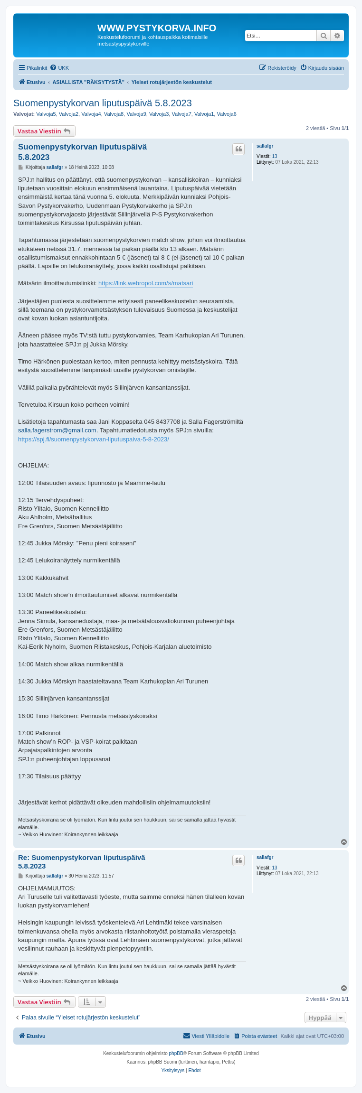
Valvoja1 (204, 114)
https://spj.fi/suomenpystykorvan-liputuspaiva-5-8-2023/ (93, 439)
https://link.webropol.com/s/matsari (145, 283)
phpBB (176, 1053)
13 (274, 156)
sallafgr (265, 146)
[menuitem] (59, 68)
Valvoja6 (226, 114)
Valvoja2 (68, 114)
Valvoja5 (46, 114)
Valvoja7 (181, 114)
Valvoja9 (136, 114)
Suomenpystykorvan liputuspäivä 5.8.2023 (102, 103)
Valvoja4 (91, 114)
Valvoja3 (159, 114)
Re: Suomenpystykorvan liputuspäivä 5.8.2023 (81, 861)
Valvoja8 (114, 114)
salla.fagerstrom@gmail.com (57, 430)
